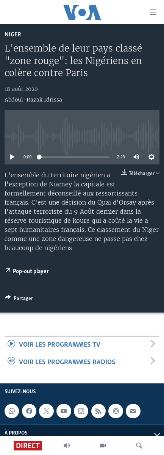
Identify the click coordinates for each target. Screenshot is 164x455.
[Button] (19, 299)
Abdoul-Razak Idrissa (33, 99)
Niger (13, 34)
